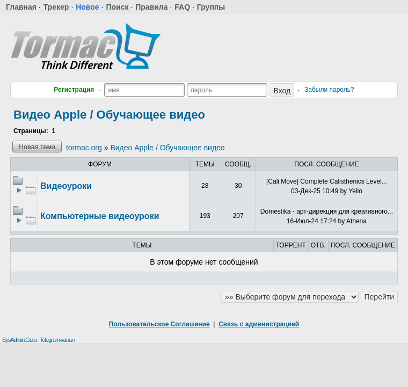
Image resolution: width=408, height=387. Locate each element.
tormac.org (84, 147)
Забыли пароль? (329, 89)
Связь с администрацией (258, 324)
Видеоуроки (66, 186)
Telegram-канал (57, 340)
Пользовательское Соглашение (159, 324)
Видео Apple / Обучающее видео (109, 114)
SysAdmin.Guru (19, 340)
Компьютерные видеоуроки (99, 216)
